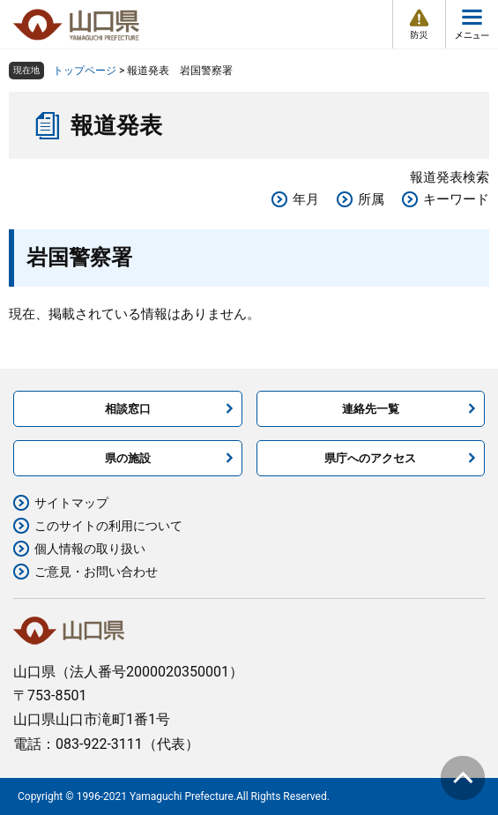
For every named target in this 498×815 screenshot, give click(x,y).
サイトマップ (71, 503)
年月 (306, 199)
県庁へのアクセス (370, 458)
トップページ (84, 70)
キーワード (456, 199)
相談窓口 (128, 408)
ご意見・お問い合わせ (96, 572)
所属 (371, 199)
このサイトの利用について (108, 526)
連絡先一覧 (370, 408)
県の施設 (128, 458)
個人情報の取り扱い (89, 549)
